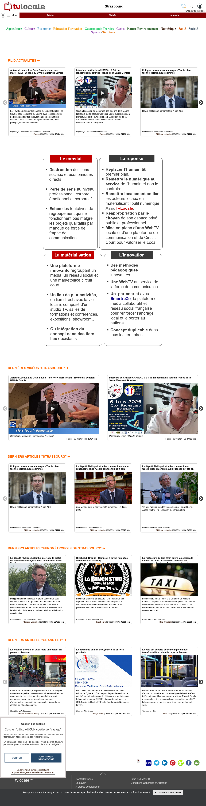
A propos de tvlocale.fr (88, 786)
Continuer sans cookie (46, 758)
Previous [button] (5, 102)
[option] (37, 101)
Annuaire (174, 15)
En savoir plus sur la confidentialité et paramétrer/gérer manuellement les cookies (33, 771)
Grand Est (166, 714)
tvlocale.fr (24, 780)
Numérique (168, 28)
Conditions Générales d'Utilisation (149, 782)
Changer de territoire (195, 11)
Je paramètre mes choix (167, 792)
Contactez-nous (84, 779)
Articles (50, 15)
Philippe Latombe (164, 134)
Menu (15, 15)
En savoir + (82, 782)
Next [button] (201, 102)
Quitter (17, 758)
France (36, 134)
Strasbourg (101, 622)
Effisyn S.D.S (98, 714)
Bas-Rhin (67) (166, 622)
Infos (140, 779)
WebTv (112, 15)
